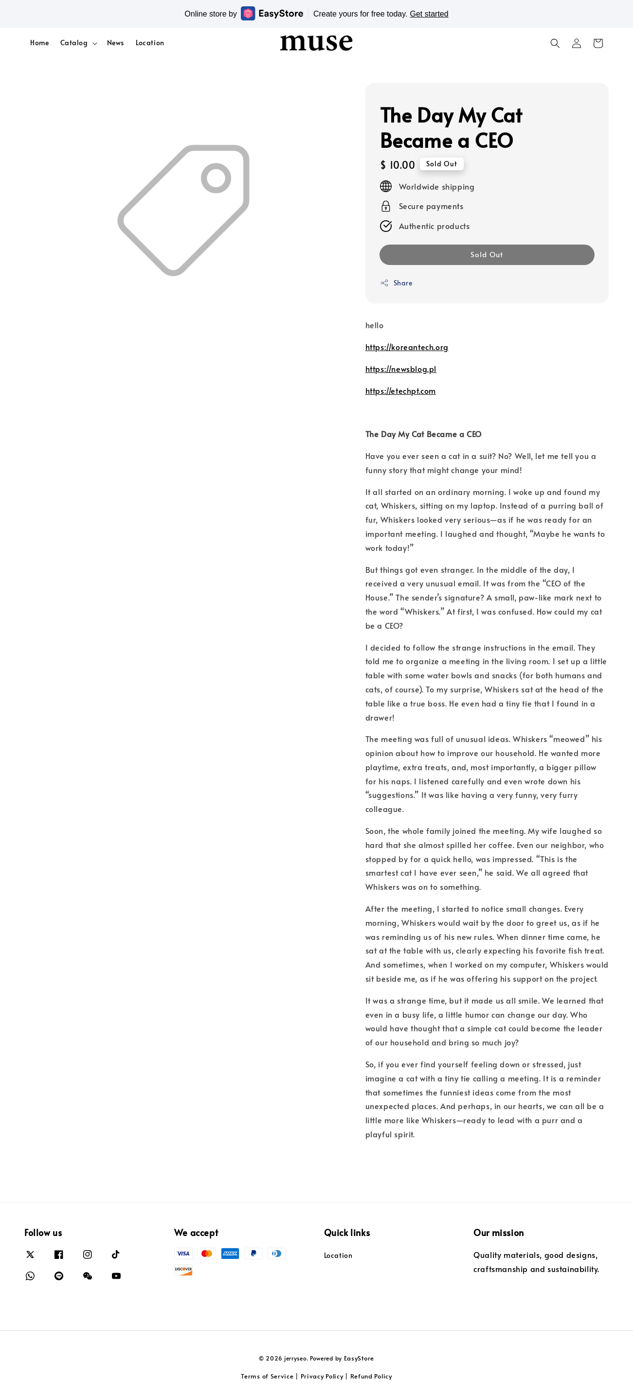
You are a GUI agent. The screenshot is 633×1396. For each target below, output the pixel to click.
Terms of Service (267, 1376)
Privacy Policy (322, 1376)
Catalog (74, 42)
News (115, 42)
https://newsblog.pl (400, 368)
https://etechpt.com (400, 390)
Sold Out (486, 254)
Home (39, 42)
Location (150, 42)
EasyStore (359, 1358)
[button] (555, 43)
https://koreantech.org (407, 346)
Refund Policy (371, 1376)
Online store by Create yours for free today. (316, 13)
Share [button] (396, 282)
